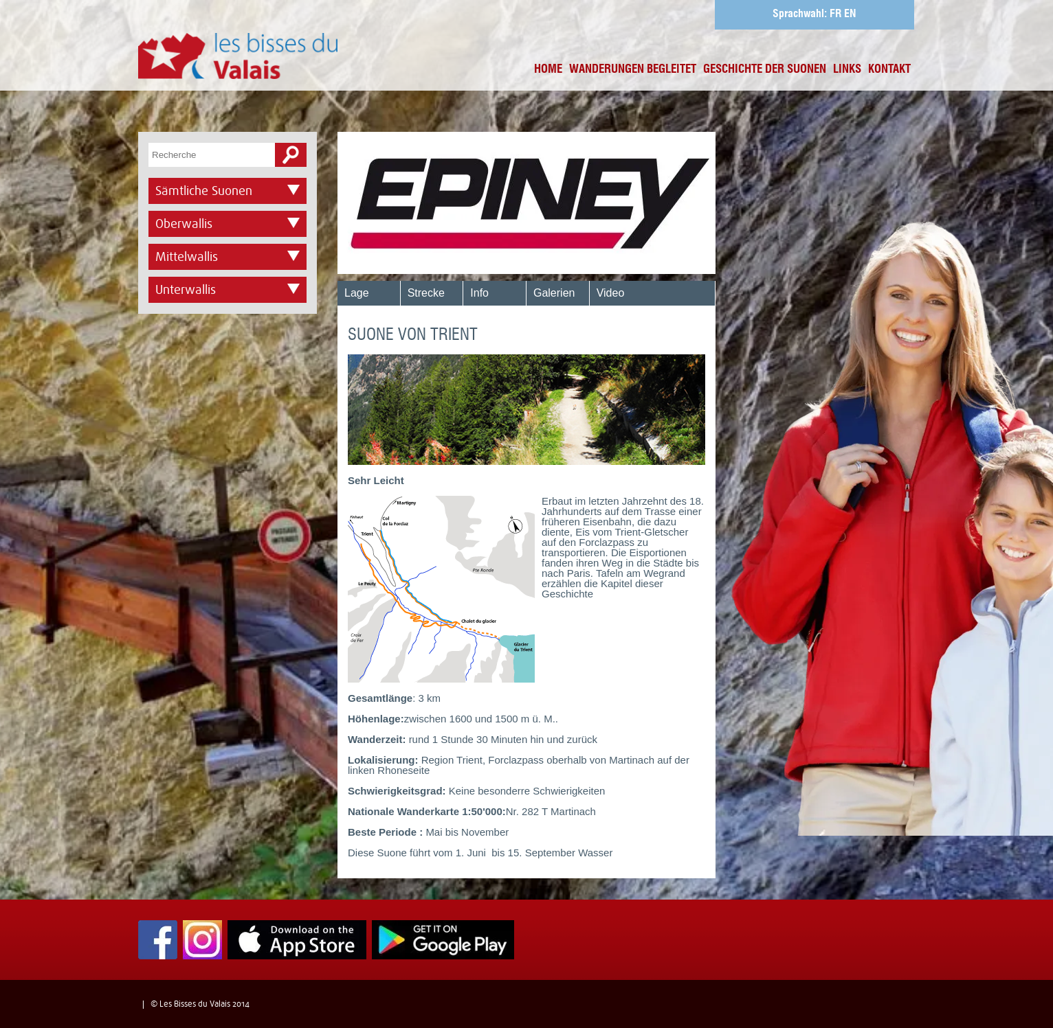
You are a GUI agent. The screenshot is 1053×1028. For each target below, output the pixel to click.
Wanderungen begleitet (632, 70)
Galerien (554, 293)
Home (548, 70)
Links (847, 70)
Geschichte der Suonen (764, 70)
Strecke (426, 293)
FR (835, 14)
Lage (356, 293)
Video (611, 293)
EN (850, 14)
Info (479, 293)
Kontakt (889, 70)
